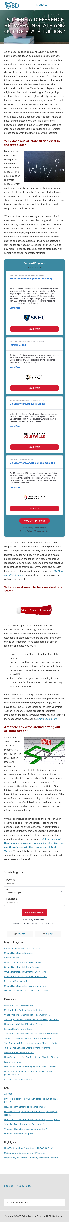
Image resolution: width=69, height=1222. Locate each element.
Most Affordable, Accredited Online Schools (25, 976)
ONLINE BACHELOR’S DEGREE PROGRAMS (26, 990)
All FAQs (8, 1094)
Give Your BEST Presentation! (19, 1052)
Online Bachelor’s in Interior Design (21, 967)
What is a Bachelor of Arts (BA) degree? (24, 1124)
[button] (40, 5)
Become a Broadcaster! (15, 981)
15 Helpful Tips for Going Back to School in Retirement (31, 1033)
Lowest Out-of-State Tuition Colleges (22, 962)
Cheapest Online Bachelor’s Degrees (22, 948)
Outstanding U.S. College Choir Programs (24, 1153)
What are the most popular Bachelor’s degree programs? (32, 1119)
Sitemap (8, 1185)
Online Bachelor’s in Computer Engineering (25, 971)
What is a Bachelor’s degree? (18, 1133)
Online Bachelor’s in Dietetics (18, 953)
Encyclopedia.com (47, 719)
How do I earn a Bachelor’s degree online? (25, 1106)
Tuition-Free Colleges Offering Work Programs (27, 1047)
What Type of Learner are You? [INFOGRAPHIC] (27, 1014)
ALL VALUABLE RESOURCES (18, 1079)
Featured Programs (34, 263)
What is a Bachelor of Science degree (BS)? (25, 1129)
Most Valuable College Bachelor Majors (23, 1010)
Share (48, 934)
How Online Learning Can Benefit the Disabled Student (31, 1057)
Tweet (19, 934)
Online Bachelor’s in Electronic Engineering (25, 986)
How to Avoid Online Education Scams (23, 1024)
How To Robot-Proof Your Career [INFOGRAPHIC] (28, 1148)
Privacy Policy (23, 1185)
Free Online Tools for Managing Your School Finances (30, 1066)
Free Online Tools (12, 1061)
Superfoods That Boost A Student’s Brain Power (28, 1038)
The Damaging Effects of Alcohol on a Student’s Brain (30, 1043)
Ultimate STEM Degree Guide (18, 1005)
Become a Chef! (12, 957)
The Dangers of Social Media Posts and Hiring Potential (31, 1019)
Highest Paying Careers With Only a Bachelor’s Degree (31, 1157)
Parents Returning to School (18, 1029)
